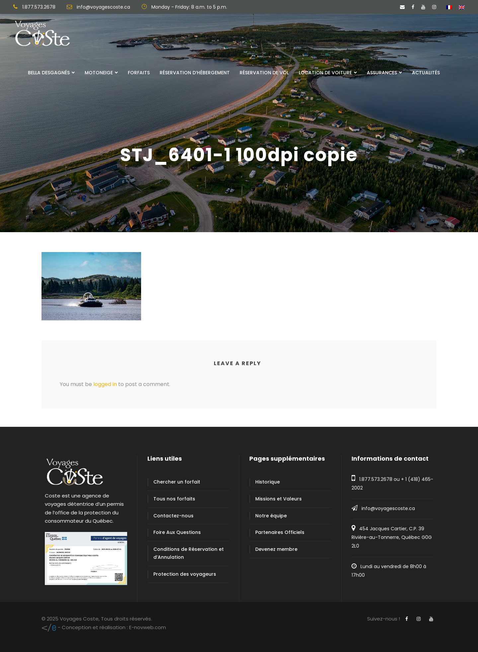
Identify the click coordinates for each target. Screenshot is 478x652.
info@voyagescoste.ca (388, 508)
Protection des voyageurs (184, 574)
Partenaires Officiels (279, 532)
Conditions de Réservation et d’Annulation (188, 553)
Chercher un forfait (176, 482)
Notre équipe (271, 515)
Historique (267, 482)
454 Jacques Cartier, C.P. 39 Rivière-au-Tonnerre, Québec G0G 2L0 (392, 537)
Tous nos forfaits (174, 498)
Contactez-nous (173, 515)
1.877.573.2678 (375, 479)
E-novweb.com (103, 627)
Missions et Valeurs (278, 498)
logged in (105, 384)
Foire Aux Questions (177, 532)
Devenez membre (276, 549)
